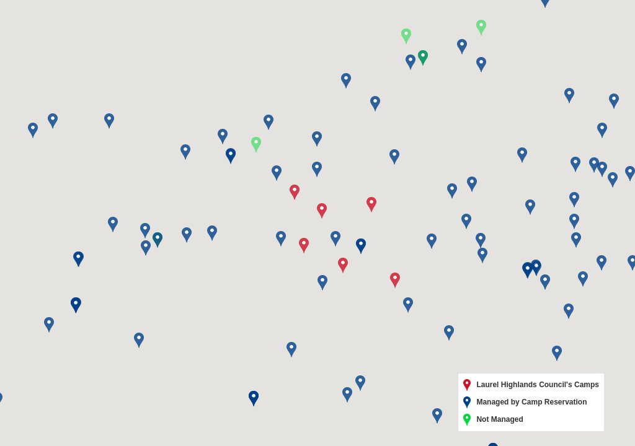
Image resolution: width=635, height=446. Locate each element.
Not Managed (493, 420)
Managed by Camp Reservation (525, 402)
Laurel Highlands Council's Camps (531, 385)
